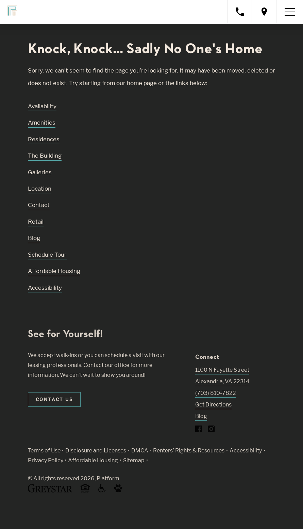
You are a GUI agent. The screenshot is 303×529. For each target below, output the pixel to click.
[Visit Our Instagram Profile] (211, 430)
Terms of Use (44, 450)
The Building (45, 155)
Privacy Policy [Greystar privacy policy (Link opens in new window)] (45, 460)
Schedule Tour (47, 254)
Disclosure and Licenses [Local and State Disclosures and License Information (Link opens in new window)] (95, 450)
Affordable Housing (54, 271)
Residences (44, 139)
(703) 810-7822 (215, 393)
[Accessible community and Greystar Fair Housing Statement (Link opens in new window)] (102, 490)
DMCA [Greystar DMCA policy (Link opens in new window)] (139, 450)
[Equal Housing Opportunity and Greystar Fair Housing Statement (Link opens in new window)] (85, 491)
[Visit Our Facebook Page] (198, 430)
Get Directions (213, 404)
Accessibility (45, 287)
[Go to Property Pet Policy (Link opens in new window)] (118, 490)
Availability (42, 106)
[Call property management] (240, 11)
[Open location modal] (264, 11)
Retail (36, 221)
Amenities (41, 122)
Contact (39, 205)
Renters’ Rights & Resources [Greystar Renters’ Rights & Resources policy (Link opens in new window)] (188, 450)
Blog (34, 238)
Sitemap (134, 460)
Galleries (40, 172)
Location (39, 188)
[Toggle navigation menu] (289, 12)
